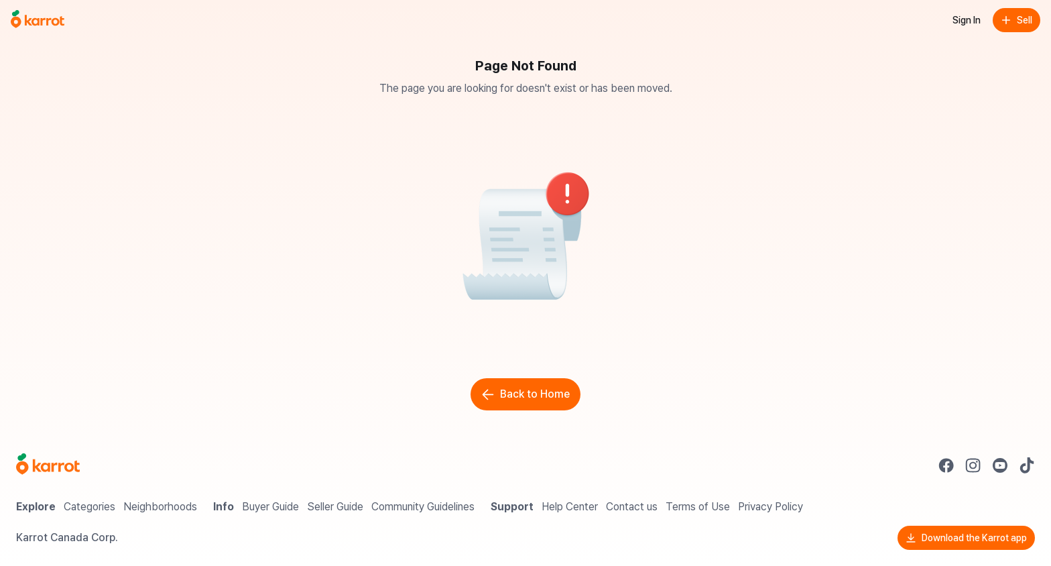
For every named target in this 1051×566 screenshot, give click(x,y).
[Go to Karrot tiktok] (1027, 465)
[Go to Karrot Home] (48, 465)
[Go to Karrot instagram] (973, 465)
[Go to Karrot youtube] (1000, 465)
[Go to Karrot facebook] (946, 465)
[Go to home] (37, 20)
